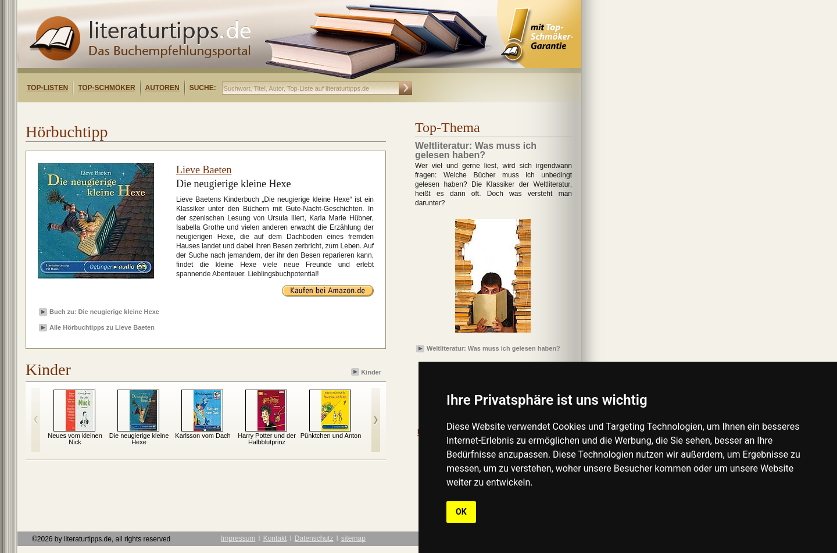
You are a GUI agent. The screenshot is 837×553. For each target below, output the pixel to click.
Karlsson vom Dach (202, 435)
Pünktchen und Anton (331, 435)
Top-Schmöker (106, 88)
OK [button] (461, 511)
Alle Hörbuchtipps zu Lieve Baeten (102, 327)
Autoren (162, 88)
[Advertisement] (167, 112)
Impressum (238, 538)
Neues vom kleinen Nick (75, 438)
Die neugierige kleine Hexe (139, 438)
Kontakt (275, 538)
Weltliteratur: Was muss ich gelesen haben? (493, 348)
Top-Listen (47, 88)
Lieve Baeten (203, 170)
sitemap (353, 538)
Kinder (367, 372)
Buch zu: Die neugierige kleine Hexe (104, 311)
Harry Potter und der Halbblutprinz (267, 438)
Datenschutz (314, 538)
